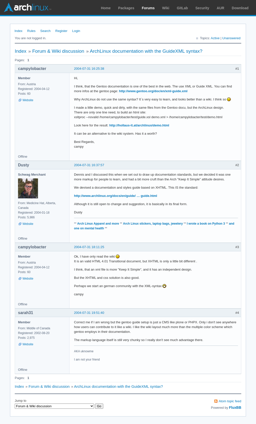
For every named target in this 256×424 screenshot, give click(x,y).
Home (106, 8)
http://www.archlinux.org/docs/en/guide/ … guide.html (115, 196)
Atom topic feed (230, 401)
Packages (126, 8)
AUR (220, 8)
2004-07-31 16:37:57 (89, 165)
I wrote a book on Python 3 (206, 223)
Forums (148, 8)
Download (240, 8)
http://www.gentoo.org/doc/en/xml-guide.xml (153, 91)
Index (18, 31)
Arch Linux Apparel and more (98, 223)
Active (215, 38)
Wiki (166, 8)
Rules (31, 31)
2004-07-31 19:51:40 (89, 313)
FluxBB (235, 408)
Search (45, 31)
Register (61, 31)
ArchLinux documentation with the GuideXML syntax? (146, 51)
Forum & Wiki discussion (58, 51)
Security (202, 8)
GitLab (182, 8)
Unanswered (231, 38)
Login (76, 31)
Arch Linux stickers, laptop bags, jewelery (153, 223)
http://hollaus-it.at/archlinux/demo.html (139, 125)
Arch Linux (27, 7)
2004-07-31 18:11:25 (89, 247)
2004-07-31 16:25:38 (89, 68)
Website (27, 100)
